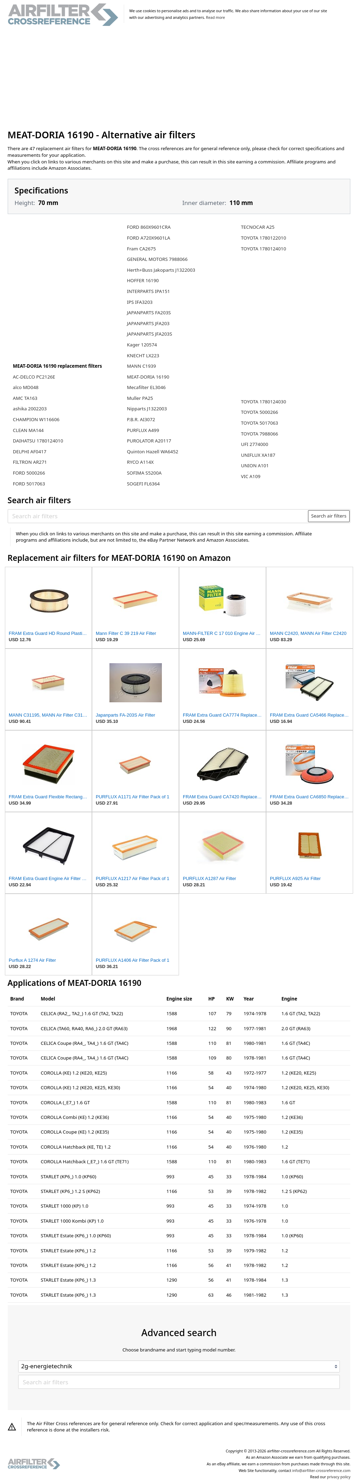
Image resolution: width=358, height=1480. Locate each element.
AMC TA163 (25, 398)
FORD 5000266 (29, 473)
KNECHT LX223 (143, 355)
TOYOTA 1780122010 (263, 238)
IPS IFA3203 (139, 302)
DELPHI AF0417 (29, 451)
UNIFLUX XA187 (258, 455)
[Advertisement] (179, 78)
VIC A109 (250, 476)
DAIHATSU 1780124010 (38, 441)
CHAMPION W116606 (36, 419)
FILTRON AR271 (30, 462)
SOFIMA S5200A (144, 473)
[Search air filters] (158, 516)
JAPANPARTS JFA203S (149, 334)
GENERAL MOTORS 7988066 (157, 259)
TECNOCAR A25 (257, 227)
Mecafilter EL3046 (146, 387)
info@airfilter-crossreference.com (321, 1470)
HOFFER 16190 (143, 280)
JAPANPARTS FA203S (149, 312)
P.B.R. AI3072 (141, 419)
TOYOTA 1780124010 (263, 249)
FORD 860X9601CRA (149, 227)
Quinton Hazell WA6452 (152, 451)
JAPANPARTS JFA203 (148, 323)
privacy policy (338, 1476)
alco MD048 (25, 387)
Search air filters (328, 516)
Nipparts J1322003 (147, 408)
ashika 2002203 (30, 408)
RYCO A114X (140, 462)
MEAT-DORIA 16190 (148, 377)
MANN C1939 (141, 366)
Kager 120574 (142, 345)
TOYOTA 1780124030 (263, 401)
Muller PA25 (140, 398)
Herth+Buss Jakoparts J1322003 (161, 270)
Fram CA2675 (141, 249)
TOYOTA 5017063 (259, 423)
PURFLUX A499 (143, 430)
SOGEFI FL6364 (143, 484)
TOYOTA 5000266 (259, 412)
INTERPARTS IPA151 (148, 291)
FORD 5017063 (29, 484)
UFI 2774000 (254, 444)
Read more (215, 17)
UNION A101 (255, 465)
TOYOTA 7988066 (259, 434)
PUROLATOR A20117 (149, 441)
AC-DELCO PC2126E (34, 377)
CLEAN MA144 (28, 430)
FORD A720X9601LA (148, 238)
